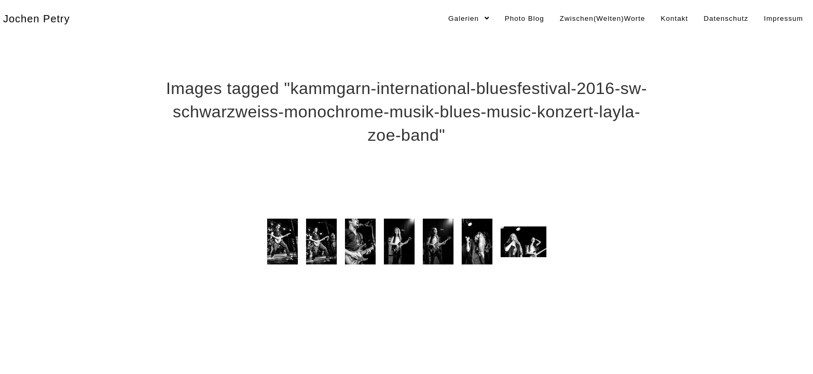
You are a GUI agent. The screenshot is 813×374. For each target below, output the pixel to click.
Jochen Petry (36, 18)
